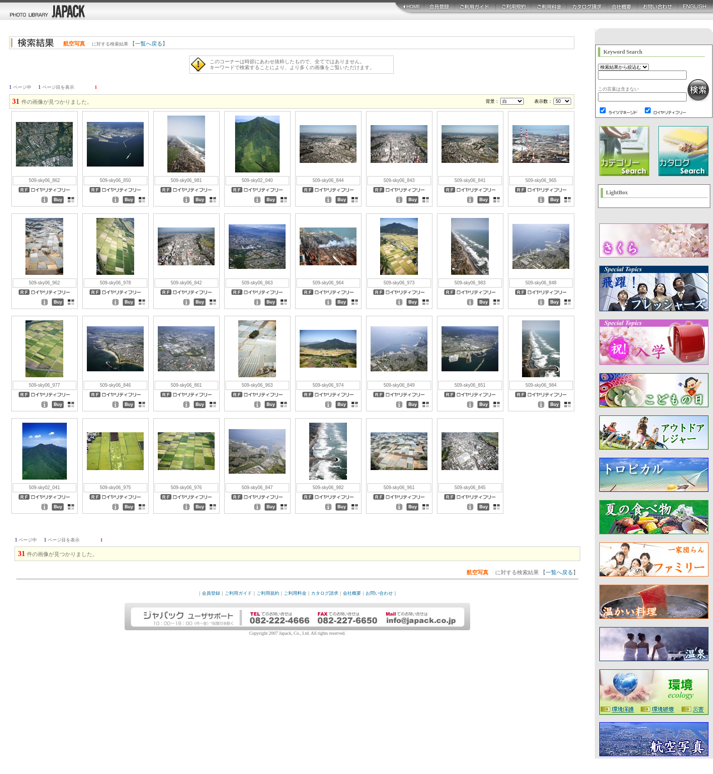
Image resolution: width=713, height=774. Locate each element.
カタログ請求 (324, 593)
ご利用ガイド (238, 593)
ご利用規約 (267, 593)
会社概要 (352, 593)
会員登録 (211, 593)
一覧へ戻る (148, 43)
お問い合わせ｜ (381, 593)
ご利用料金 (295, 593)
